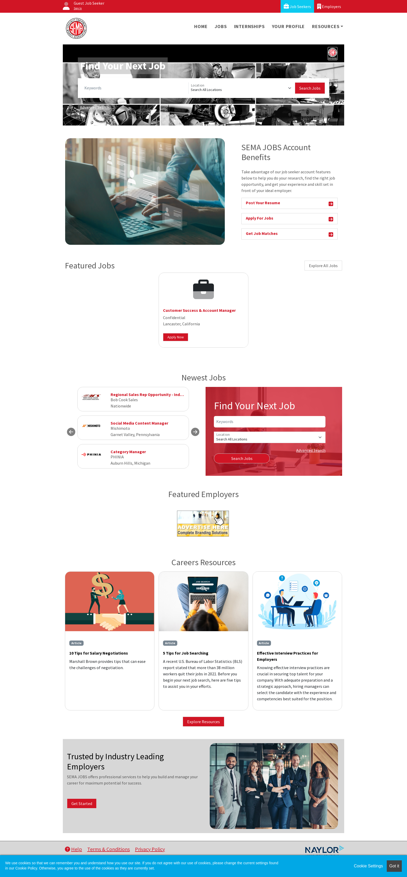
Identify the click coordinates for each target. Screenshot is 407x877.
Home (200, 26)
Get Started (81, 803)
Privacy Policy (150, 849)
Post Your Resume (289, 203)
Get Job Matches (289, 234)
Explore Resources (203, 721)
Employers (329, 6)
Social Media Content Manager (139, 423)
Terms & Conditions (108, 849)
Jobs (221, 26)
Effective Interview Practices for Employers (287, 656)
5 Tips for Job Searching (185, 653)
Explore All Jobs (323, 265)
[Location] (241, 88)
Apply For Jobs (289, 218)
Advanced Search (94, 107)
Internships (249, 26)
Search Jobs (310, 88)
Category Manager (128, 451)
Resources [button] (325, 26)
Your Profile (288, 26)
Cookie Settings (368, 866)
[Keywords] (135, 88)
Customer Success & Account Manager (199, 310)
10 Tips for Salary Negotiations (98, 653)
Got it (394, 866)
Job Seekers (297, 6)
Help (73, 849)
